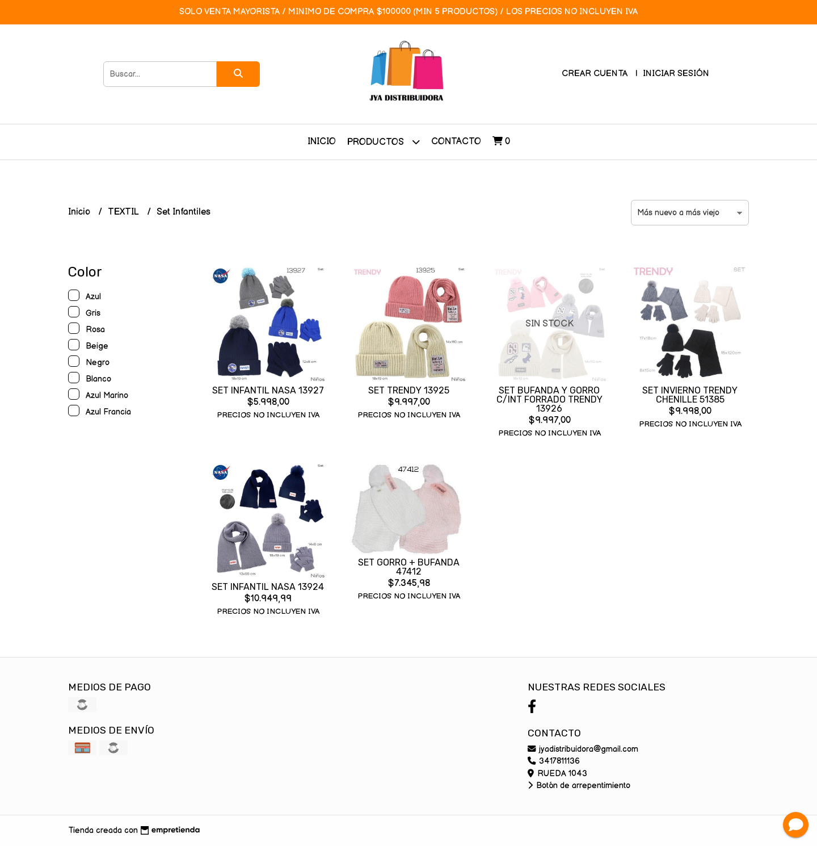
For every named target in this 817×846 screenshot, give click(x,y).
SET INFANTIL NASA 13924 (268, 586)
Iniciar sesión (676, 73)
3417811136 (554, 761)
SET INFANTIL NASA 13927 (268, 390)
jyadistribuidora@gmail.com (583, 749)
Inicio (322, 141)
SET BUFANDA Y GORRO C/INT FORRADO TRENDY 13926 (549, 399)
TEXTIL (124, 212)
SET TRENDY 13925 (408, 390)
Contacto (456, 141)
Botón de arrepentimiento (579, 785)
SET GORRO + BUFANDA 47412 (409, 567)
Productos (383, 141)
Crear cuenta (595, 73)
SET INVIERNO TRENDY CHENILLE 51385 (690, 395)
